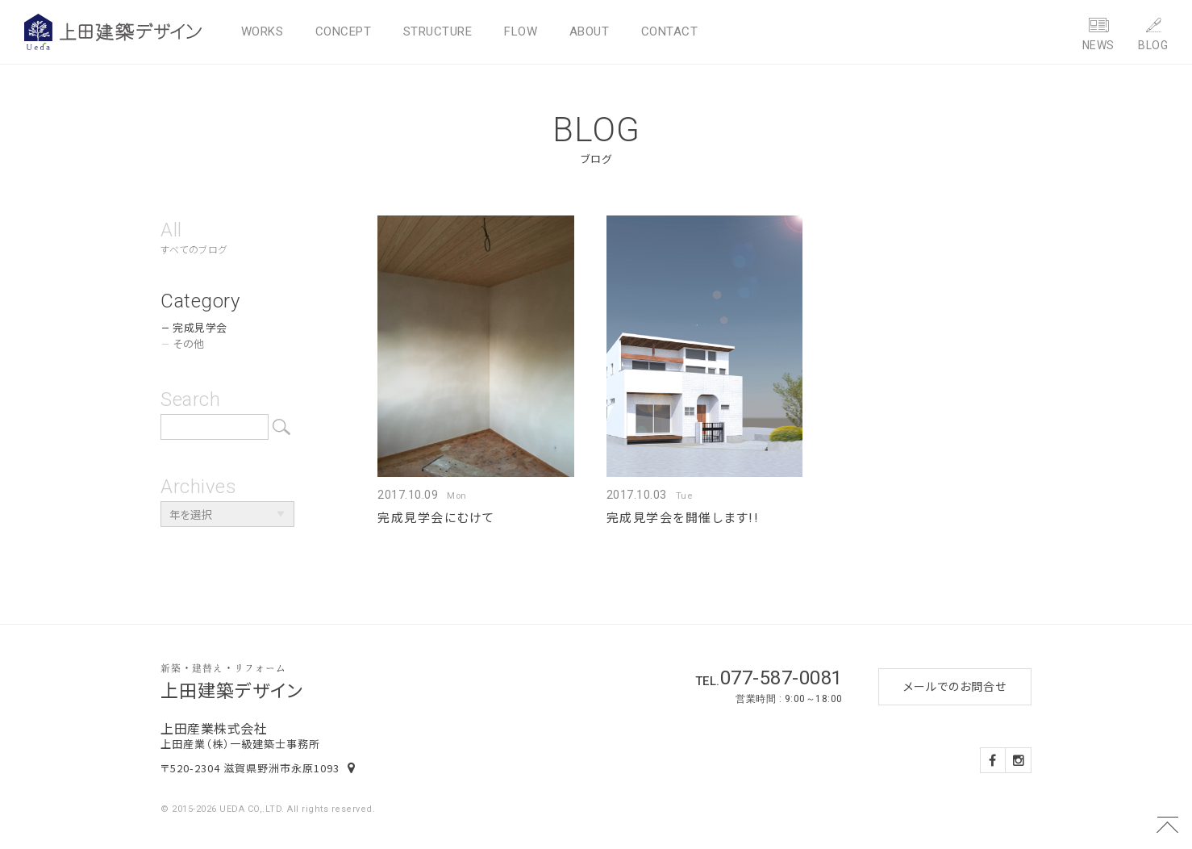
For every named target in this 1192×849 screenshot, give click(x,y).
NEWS (1098, 45)
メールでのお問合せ (955, 686)
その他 (189, 343)
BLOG (1153, 45)
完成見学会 (200, 327)
